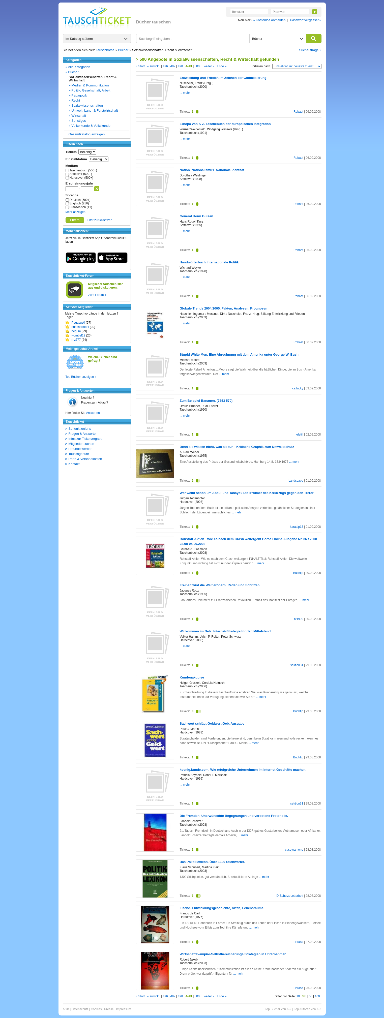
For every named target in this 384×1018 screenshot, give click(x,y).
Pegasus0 (78, 322)
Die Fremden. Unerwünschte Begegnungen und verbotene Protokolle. (234, 816)
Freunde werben (81, 449)
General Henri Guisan (196, 216)
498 (180, 66)
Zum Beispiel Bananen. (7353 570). (206, 401)
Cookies (96, 1009)
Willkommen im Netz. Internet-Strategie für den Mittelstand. (226, 631)
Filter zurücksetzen (99, 220)
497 (172, 66)
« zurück (153, 66)
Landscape (295, 480)
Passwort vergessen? (305, 20)
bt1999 (298, 619)
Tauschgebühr (79, 454)
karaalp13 (296, 527)
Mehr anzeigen (75, 212)
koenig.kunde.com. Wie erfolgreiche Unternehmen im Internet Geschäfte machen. (243, 770)
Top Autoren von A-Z (307, 1009)
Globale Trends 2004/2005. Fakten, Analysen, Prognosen (224, 308)
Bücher (123, 50)
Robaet (298, 111)
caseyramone (294, 849)
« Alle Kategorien (78, 67)
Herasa (298, 942)
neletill (299, 434)
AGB (66, 1009)
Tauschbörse (105, 50)
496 (165, 66)
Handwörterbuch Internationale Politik (209, 262)
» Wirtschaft (77, 115)
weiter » (209, 66)
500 (197, 66)
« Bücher (72, 72)
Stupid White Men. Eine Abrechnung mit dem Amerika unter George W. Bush (239, 354)
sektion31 (296, 665)
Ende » (221, 66)
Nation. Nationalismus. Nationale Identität (212, 170)
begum (76, 331)
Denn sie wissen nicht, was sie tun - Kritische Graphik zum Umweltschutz (237, 447)
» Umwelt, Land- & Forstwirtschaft (93, 110)
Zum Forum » (97, 295)
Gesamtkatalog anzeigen (87, 134)
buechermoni (80, 327)
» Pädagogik (78, 95)
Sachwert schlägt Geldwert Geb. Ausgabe (212, 723)
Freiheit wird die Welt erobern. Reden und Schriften (220, 585)
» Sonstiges (77, 120)
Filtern (75, 220)
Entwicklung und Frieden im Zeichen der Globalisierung (223, 78)
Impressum (123, 1009)
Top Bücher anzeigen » (81, 377)
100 (317, 996)
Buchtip (298, 573)
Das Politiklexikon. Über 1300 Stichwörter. (212, 862)
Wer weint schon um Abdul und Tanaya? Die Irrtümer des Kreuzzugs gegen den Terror (247, 493)
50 (310, 996)
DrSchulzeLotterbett (290, 896)
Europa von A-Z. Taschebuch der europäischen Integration (225, 124)
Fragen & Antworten (83, 434)
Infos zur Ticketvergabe (85, 439)
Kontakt (74, 464)
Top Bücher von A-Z (278, 1009)
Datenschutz (80, 1009)
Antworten (93, 413)
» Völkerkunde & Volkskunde (90, 126)
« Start (140, 66)
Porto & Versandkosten (85, 459)
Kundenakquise (192, 677)
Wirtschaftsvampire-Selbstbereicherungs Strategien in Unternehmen (233, 954)
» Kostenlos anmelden (269, 20)
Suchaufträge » (310, 50)
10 (298, 996)
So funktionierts (80, 428)
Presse (108, 1009)
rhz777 (76, 340)
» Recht (74, 100)
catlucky (297, 388)
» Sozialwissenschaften (86, 105)
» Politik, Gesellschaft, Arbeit (89, 90)
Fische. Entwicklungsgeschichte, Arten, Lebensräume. (222, 908)
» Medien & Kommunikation (89, 85)
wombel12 (78, 335)
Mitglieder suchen (81, 444)
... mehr (185, 93)
